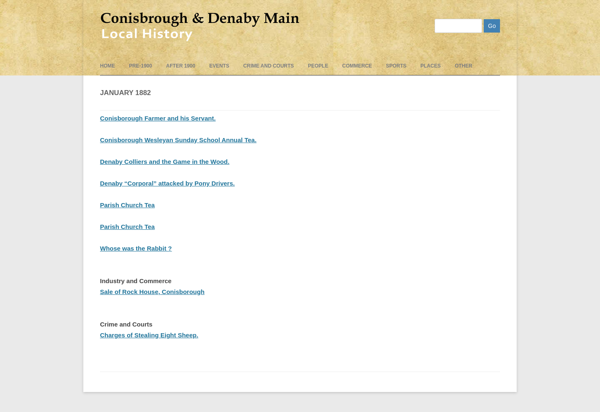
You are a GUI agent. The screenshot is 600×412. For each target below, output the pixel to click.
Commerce (357, 66)
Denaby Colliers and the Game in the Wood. (165, 161)
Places (430, 66)
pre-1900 (140, 66)
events (219, 66)
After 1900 (180, 66)
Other (463, 66)
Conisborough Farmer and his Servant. (158, 118)
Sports (396, 66)
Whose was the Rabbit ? (136, 248)
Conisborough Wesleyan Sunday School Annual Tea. (178, 139)
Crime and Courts (268, 66)
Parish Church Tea (127, 205)
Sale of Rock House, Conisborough (152, 291)
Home (107, 66)
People (318, 66)
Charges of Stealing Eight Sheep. (149, 335)
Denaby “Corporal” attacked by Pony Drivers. (167, 183)
